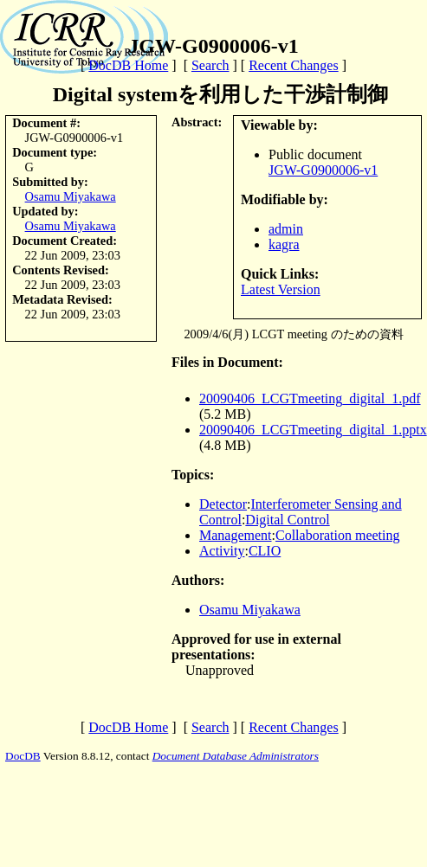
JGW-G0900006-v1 (323, 170)
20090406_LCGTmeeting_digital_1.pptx (313, 429)
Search (210, 65)
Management (235, 535)
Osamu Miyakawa (70, 196)
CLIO (265, 550)
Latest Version (280, 289)
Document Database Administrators (235, 755)
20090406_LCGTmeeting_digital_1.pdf (310, 398)
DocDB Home (128, 65)
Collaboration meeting (337, 535)
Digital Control (287, 519)
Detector (223, 504)
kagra (284, 244)
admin (285, 229)
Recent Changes (294, 65)
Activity (221, 550)
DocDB (23, 755)
